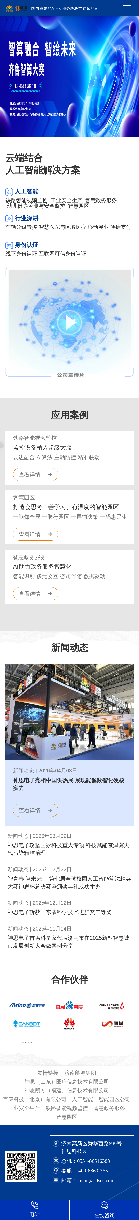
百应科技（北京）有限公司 (34, 1099)
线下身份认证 (21, 254)
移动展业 (98, 227)
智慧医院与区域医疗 (62, 227)
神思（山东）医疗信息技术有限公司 (67, 1082)
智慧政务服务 (101, 200)
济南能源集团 (80, 1073)
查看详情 (30, 474)
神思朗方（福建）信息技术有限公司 (67, 1090)
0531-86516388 (93, 1161)
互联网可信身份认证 (62, 254)
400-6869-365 (93, 1171)
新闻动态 (69, 648)
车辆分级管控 (21, 227)
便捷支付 (120, 227)
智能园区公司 (114, 1099)
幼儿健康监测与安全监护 (37, 206)
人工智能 (82, 1099)
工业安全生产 (68, 200)
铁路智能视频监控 (28, 200)
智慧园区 (78, 206)
